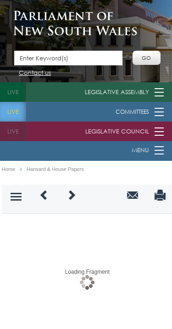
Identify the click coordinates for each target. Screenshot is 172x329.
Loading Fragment (87, 272)
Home (8, 169)
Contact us (35, 73)
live (13, 92)
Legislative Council (117, 131)
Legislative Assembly (117, 92)
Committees (132, 112)
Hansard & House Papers (55, 169)
